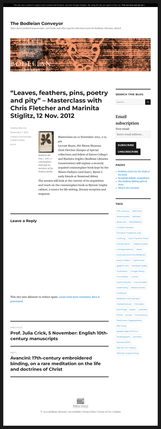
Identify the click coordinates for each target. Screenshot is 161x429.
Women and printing (127, 353)
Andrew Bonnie (18, 128)
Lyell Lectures (124, 282)
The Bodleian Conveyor (36, 23)
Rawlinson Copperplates (129, 320)
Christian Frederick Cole (129, 233)
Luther (134, 276)
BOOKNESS (135, 222)
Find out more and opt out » (133, 5)
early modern (123, 260)
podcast (143, 309)
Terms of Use (104, 412)
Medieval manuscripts (128, 298)
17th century (123, 211)
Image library (137, 271)
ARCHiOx (137, 211)
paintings (122, 309)
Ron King (121, 326)
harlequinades (139, 265)
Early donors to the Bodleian (131, 254)
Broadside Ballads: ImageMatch (134, 178)
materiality (122, 287)
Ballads (136, 216)
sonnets (137, 336)
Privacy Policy (89, 412)
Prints (120, 315)
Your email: (123, 128)
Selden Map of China (127, 331)
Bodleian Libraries (58, 412)
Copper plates (140, 244)
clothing (121, 238)
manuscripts (140, 282)
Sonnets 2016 (123, 342)
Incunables (122, 276)
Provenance (141, 315)
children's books (125, 227)
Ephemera (139, 260)
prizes (129, 315)
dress (139, 249)
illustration (122, 271)
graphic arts (123, 265)
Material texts (138, 287)
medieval (121, 293)
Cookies (117, 412)
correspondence (125, 249)
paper (133, 309)
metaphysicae (124, 304)
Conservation (123, 244)
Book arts (121, 222)
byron (13, 144)
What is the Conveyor (128, 188)
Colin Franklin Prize (138, 238)
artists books (123, 216)
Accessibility (74, 412)
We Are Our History (126, 347)
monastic (139, 304)
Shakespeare (123, 336)
